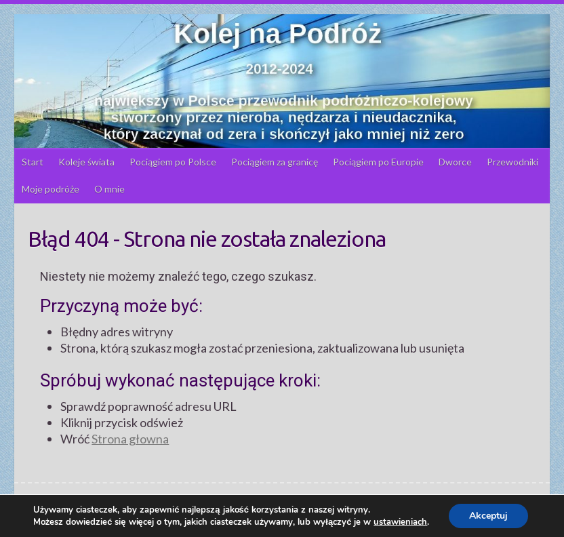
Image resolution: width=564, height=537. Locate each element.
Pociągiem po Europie (378, 161)
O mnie (109, 189)
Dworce (455, 161)
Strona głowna (130, 438)
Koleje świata (86, 161)
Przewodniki (512, 161)
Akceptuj (488, 515)
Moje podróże (50, 189)
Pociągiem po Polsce (172, 161)
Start (32, 161)
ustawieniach (400, 522)
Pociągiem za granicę (274, 161)
